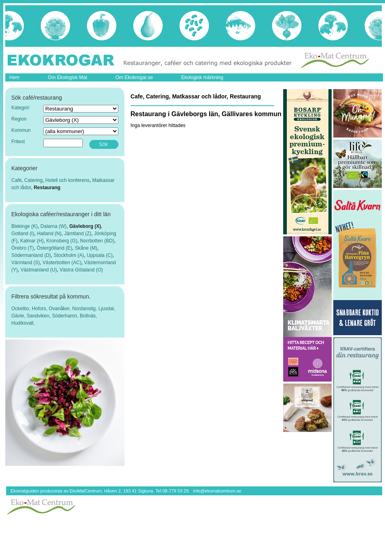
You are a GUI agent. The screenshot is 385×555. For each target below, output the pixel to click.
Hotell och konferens (67, 180)
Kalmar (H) (32, 241)
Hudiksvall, (23, 323)
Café (16, 180)
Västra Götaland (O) (81, 270)
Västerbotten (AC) (61, 262)
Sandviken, (39, 316)
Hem (14, 77)
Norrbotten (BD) (97, 241)
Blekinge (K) (24, 226)
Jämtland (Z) (77, 233)
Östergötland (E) (54, 248)
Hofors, (40, 308)
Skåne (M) (86, 248)
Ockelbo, (21, 308)
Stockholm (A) (69, 255)
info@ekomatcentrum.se (217, 490)
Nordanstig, (85, 308)
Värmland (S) (25, 262)
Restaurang (47, 187)
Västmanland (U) (39, 270)
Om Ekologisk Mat (67, 77)
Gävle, (19, 316)
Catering (33, 180)
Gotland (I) (22, 233)
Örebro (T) (22, 248)
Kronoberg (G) (62, 241)
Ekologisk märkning (202, 77)
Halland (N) (49, 233)
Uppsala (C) (100, 255)
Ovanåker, (60, 308)
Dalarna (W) (53, 226)
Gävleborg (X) (85, 226)
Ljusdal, (106, 308)
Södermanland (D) (31, 255)
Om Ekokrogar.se (134, 77)
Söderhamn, (66, 316)
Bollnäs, (88, 316)
